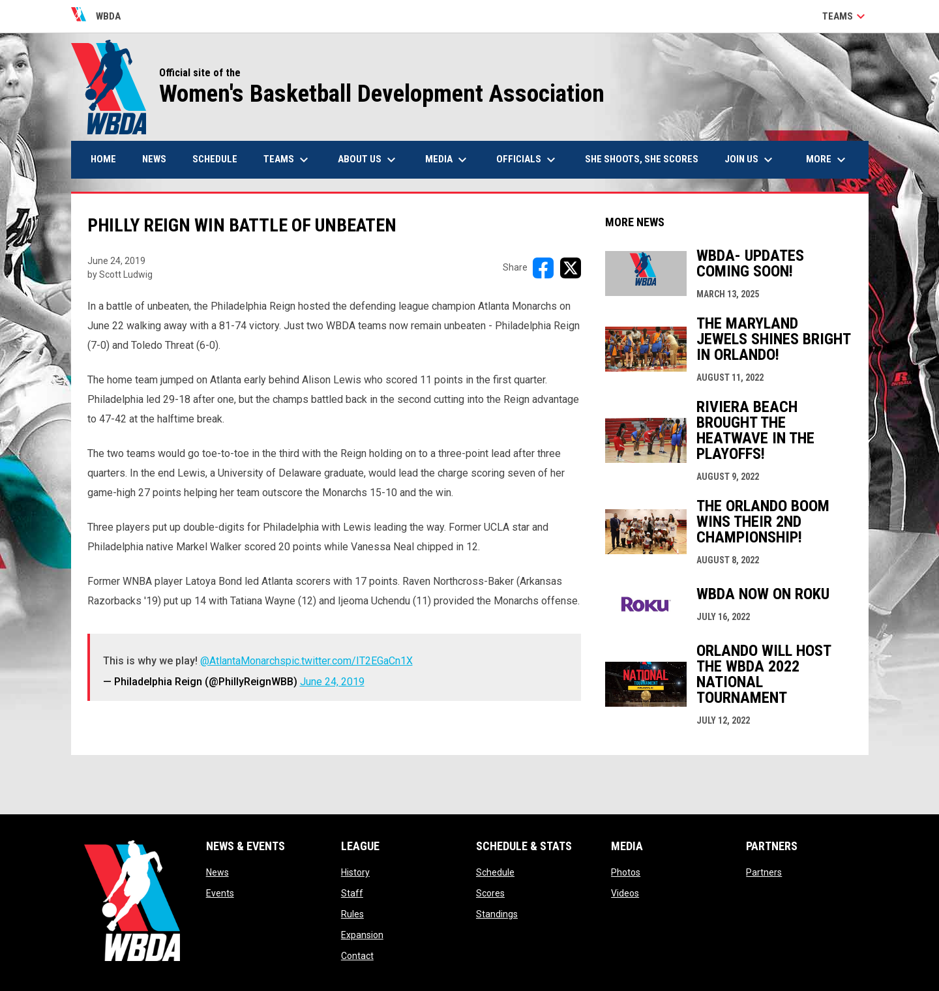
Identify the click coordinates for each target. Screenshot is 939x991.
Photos (625, 872)
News (217, 872)
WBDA (96, 16)
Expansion (362, 935)
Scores (490, 893)
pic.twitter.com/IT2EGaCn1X (349, 661)
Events (220, 893)
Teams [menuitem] (287, 160)
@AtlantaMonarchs (243, 661)
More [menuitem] (827, 160)
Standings (497, 914)
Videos (625, 893)
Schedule (495, 872)
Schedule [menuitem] (214, 159)
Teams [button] (845, 16)
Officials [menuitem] (527, 160)
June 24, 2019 (332, 681)
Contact (357, 956)
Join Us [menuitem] (750, 160)
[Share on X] (570, 268)
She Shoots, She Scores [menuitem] (641, 159)
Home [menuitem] (103, 159)
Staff (352, 893)
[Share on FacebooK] (543, 268)
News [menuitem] (154, 159)
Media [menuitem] (447, 160)
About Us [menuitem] (368, 160)
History (355, 872)
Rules (352, 914)
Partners (764, 872)
